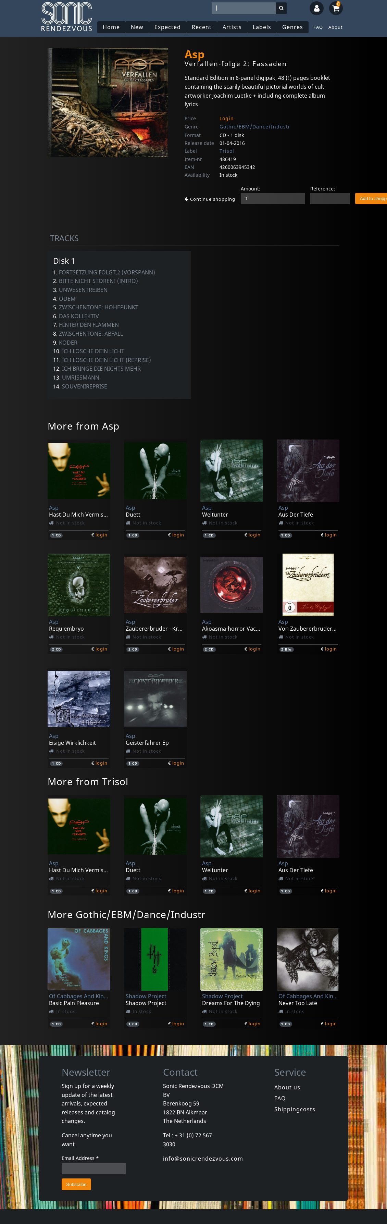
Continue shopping (210, 199)
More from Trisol (88, 781)
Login (227, 118)
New (137, 27)
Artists (232, 27)
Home (111, 27)
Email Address (80, 1158)
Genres (292, 27)
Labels (262, 27)
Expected (167, 27)
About (335, 27)
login (102, 535)
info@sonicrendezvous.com (203, 1158)
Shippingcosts (294, 1109)
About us (287, 1087)
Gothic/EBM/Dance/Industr (255, 126)
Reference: (322, 188)
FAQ (318, 27)
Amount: (250, 188)
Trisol (227, 151)
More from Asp (84, 425)
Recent (202, 27)
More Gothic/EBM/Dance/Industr (127, 914)
